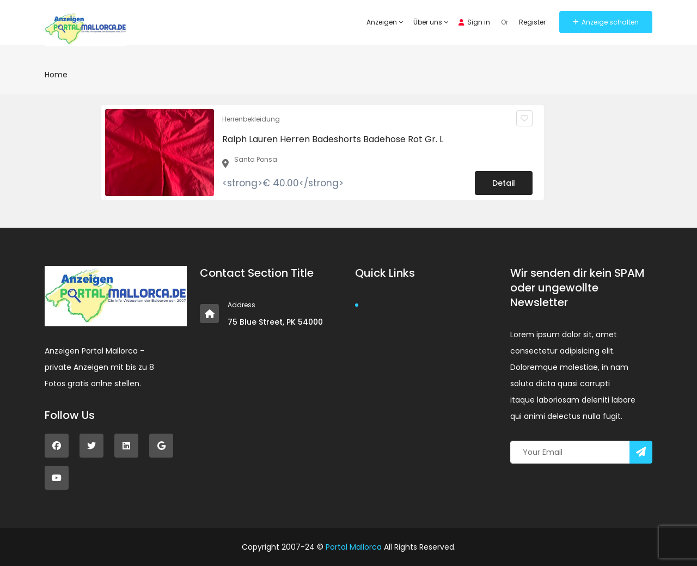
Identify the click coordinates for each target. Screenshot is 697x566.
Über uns (430, 22)
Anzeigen (384, 22)
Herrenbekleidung (251, 119)
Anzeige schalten (606, 22)
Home (56, 74)
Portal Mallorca (354, 546)
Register (532, 22)
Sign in (474, 22)
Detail (503, 183)
